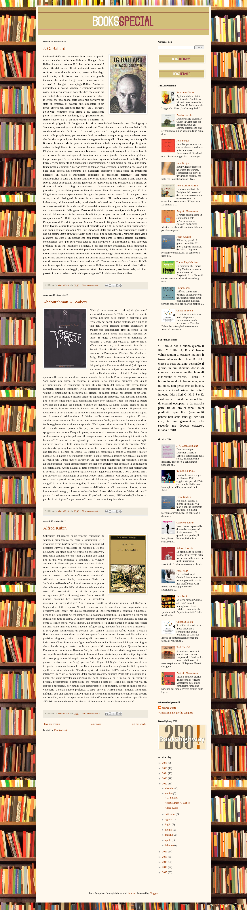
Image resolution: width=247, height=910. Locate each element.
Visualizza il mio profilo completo (175, 712)
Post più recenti (52, 724)
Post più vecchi (138, 724)
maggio (169, 834)
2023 (165, 778)
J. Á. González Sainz (187, 445)
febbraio (169, 845)
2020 (165, 857)
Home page (95, 724)
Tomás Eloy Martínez (187, 262)
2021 (165, 851)
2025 (165, 768)
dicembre (170, 788)
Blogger (154, 893)
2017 (165, 872)
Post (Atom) (60, 730)
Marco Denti (169, 707)
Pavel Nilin (182, 571)
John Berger (182, 140)
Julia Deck (181, 596)
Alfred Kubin (55, 528)
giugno (169, 829)
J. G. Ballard (54, 48)
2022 (165, 783)
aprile (168, 840)
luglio (168, 824)
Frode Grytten (183, 236)
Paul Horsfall (183, 647)
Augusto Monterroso (187, 211)
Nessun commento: (91, 285)
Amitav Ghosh (183, 115)
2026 (165, 763)
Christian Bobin (184, 310)
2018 (165, 867)
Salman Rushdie (184, 548)
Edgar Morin (183, 288)
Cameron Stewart (185, 522)
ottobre (169, 793)
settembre (170, 814)
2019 (165, 862)
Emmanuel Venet (185, 92)
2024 (165, 773)
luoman (132, 893)
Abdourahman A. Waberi (65, 302)
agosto (168, 819)
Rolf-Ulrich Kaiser (186, 471)
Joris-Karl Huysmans (187, 185)
